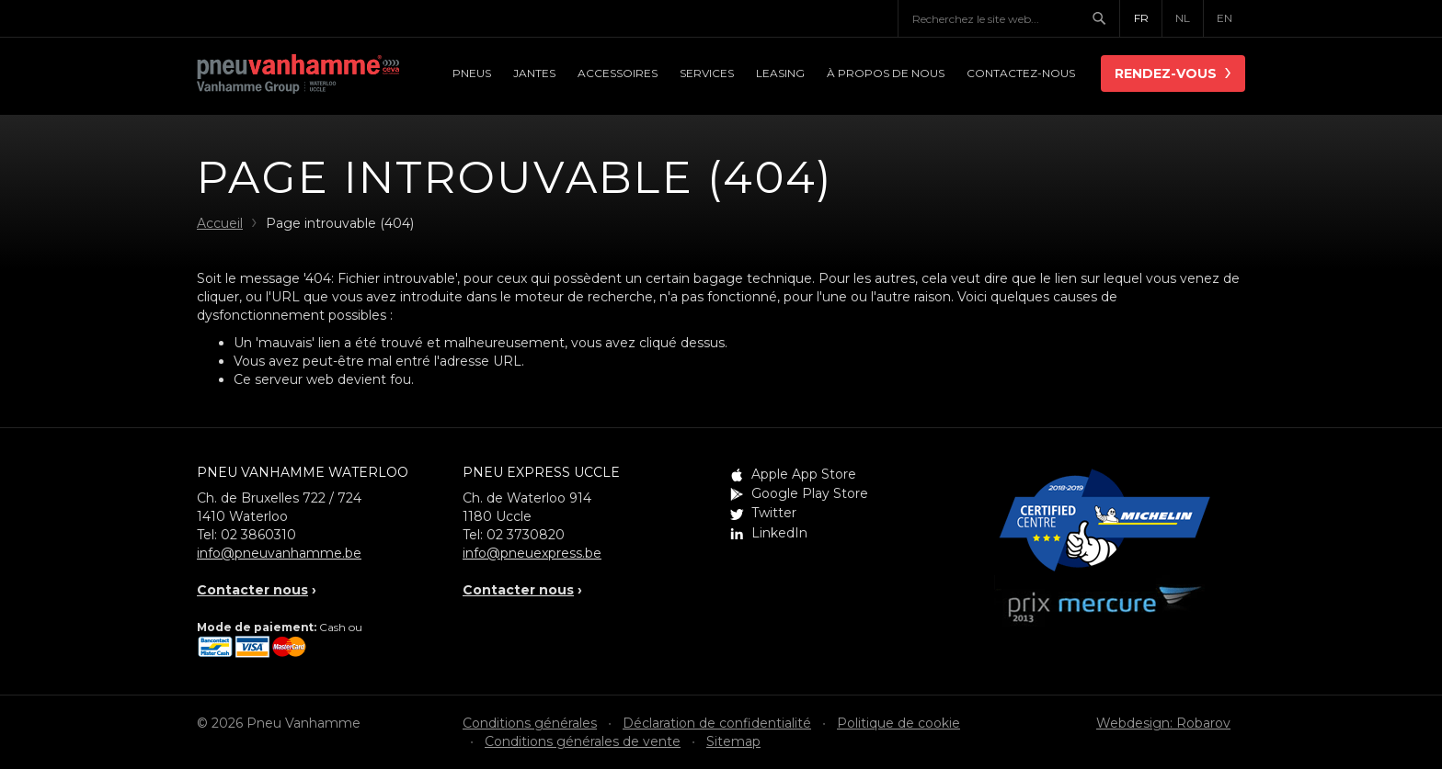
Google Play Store (809, 493)
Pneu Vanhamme (298, 75)
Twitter (773, 512)
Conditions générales (530, 723)
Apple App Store (803, 474)
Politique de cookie (898, 723)
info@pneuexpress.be (532, 553)
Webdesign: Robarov (1163, 723)
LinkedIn (779, 533)
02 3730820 (525, 534)
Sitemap (733, 741)
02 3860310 (258, 534)
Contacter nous (252, 590)
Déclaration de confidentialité (717, 723)
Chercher (1105, 18)
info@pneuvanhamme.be (279, 553)
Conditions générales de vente (583, 741)
